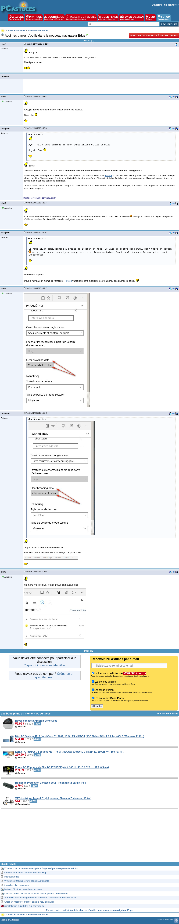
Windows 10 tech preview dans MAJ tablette (26, 881)
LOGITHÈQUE (54, 17)
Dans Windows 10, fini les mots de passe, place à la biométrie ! (36, 893)
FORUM (164, 17)
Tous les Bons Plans (167, 713)
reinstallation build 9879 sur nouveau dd (24, 906)
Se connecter (171, 4)
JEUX (150, 17)
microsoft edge (11, 876)
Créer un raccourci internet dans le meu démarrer (29, 901)
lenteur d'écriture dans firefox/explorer (23, 889)
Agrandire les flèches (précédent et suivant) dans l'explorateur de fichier (40, 897)
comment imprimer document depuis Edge (25, 872)
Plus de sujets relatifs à (89, 910)
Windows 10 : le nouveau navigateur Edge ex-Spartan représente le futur (41, 868)
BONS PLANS (108, 17)
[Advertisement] (89, 837)
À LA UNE (16, 17)
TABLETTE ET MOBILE (81, 17)
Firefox (108, 175)
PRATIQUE (34, 17)
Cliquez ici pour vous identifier (44, 665)
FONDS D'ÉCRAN (132, 17)
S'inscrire (157, 4)
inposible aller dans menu (17, 885)
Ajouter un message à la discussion (154, 35)
